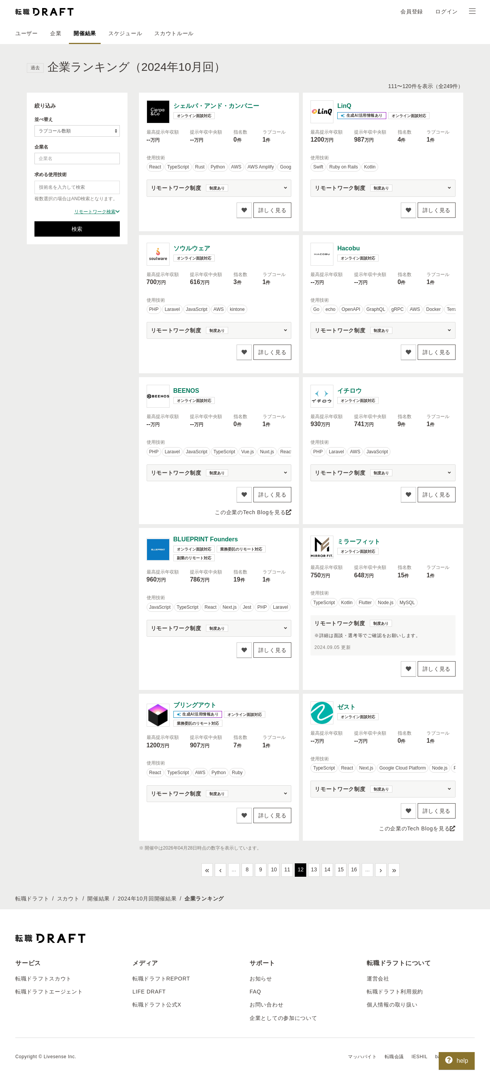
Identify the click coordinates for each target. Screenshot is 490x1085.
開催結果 (85, 33)
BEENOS (186, 390)
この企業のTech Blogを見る (253, 512)
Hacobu (348, 248)
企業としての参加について (283, 1018)
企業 (55, 33)
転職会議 (394, 1056)
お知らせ (261, 979)
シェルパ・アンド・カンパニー (216, 106)
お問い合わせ (266, 1005)
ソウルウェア (191, 248)
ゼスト (346, 707)
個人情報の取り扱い (392, 1005)
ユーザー (26, 33)
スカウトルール (174, 33)
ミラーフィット (358, 541)
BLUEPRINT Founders (205, 539)
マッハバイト (362, 1056)
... (234, 869)
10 (274, 869)
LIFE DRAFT (149, 992)
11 (287, 869)
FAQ (255, 992)
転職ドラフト (32, 898)
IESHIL (420, 1056)
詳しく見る (272, 210)
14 (327, 869)
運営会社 (378, 979)
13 (314, 869)
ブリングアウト (194, 705)
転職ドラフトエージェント (49, 992)
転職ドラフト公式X (156, 1005)
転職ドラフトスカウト (43, 979)
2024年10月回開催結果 (147, 898)
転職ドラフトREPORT (161, 979)
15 (341, 869)
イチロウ (349, 390)
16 (354, 869)
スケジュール (125, 33)
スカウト (68, 898)
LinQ (344, 106)
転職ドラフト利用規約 (395, 992)
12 (300, 869)
